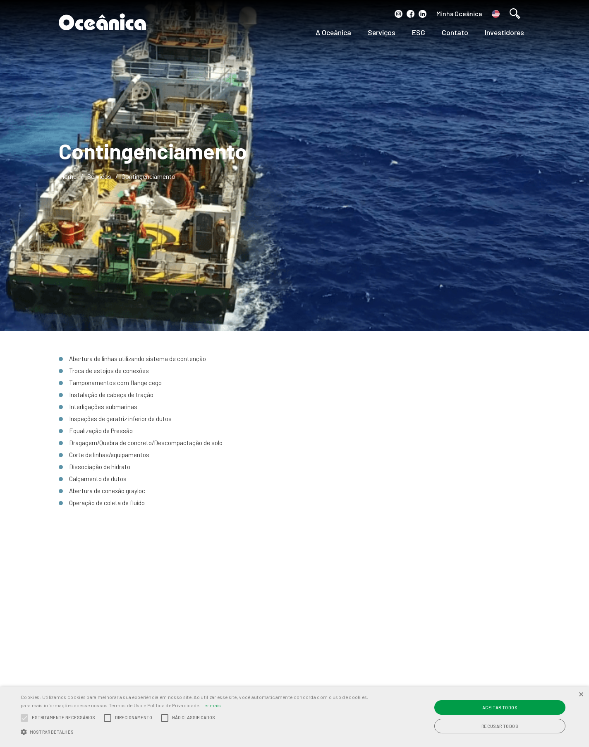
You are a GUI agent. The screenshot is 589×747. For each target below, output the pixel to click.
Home (68, 176)
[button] (199, 732)
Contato (455, 32)
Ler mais (211, 705)
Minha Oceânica (459, 13)
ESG (418, 32)
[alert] (294, 717)
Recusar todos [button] (499, 726)
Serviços (381, 32)
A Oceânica (333, 32)
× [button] (581, 694)
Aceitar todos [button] (499, 707)
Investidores (504, 32)
